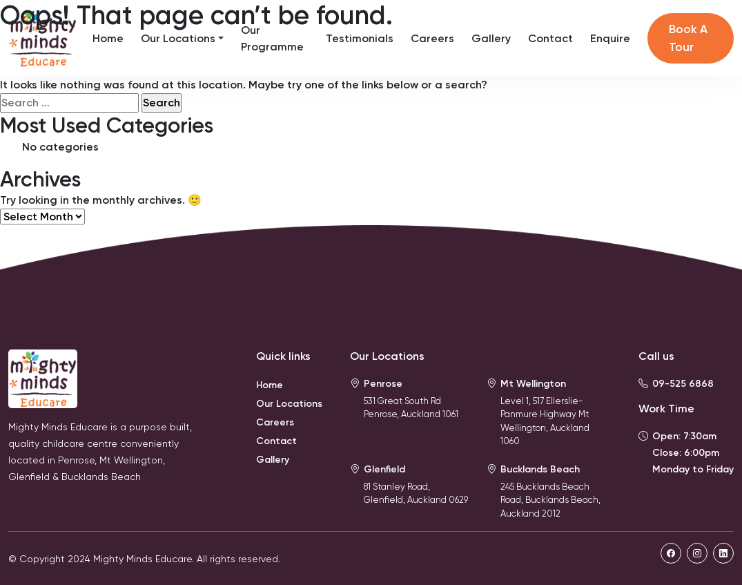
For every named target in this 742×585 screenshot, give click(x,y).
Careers (432, 38)
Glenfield (384, 469)
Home (108, 38)
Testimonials (359, 38)
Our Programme (272, 38)
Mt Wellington (533, 384)
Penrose (383, 384)
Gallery (491, 38)
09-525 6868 (683, 384)
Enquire (610, 38)
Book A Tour (688, 38)
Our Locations (178, 38)
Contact (550, 38)
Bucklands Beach (540, 469)
